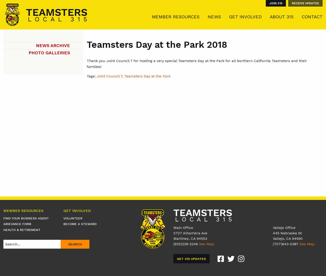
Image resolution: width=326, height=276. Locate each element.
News (214, 16)
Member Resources (175, 16)
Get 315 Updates (191, 259)
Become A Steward (80, 224)
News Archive (53, 45)
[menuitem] (275, 3)
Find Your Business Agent (26, 218)
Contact (312, 16)
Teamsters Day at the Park (147, 76)
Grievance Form (17, 224)
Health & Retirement (22, 230)
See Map (206, 244)
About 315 (282, 16)
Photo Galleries (49, 52)
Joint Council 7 (109, 76)
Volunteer (72, 218)
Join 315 (275, 3)
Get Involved (245, 16)
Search (75, 244)
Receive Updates (305, 3)
